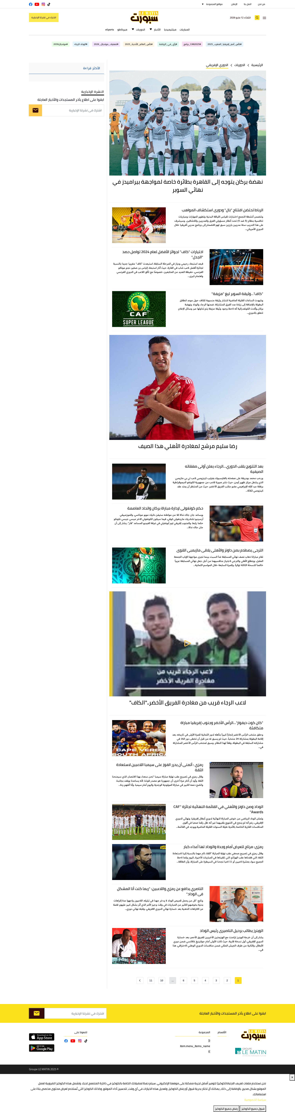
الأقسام (222, 1032)
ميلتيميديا (170, 29)
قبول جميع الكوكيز (253, 1108)
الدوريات (140, 29)
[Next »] (140, 980)
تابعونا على (80, 1032)
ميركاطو (122, 29)
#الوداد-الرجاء (80, 44)
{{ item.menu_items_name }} (195, 1046)
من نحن (261, 4)
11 (150, 980)
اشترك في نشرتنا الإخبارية (43, 17)
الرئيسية (257, 65)
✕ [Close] (292, 1077)
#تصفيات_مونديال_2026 (106, 44)
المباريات (185, 29)
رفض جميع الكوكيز (226, 1108)
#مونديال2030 (60, 44)
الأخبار (157, 29)
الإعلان (234, 4)
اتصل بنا (247, 4)
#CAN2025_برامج (192, 44)
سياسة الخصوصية (255, 1099)
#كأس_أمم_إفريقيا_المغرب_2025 (225, 44)
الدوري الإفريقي (217, 65)
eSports (109, 29)
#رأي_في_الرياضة (168, 44)
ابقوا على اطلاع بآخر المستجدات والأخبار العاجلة (70, 100)
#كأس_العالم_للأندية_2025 (139, 44)
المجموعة (204, 1032)
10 (161, 980)
